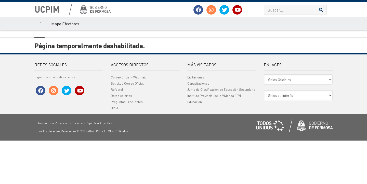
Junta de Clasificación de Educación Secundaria (221, 117)
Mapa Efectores (65, 23)
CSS (98, 159)
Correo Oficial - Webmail (128, 105)
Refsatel (117, 117)
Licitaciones (195, 105)
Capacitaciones (198, 111)
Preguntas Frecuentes (127, 130)
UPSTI (115, 136)
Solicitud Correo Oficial (127, 111)
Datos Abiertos (121, 123)
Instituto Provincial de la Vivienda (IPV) (214, 123)
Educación (194, 130)
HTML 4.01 (111, 159)
